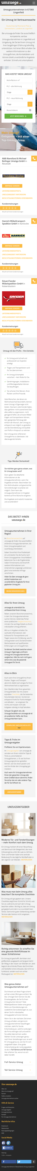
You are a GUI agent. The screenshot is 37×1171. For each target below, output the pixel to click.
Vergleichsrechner (24, 621)
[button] (8, 1161)
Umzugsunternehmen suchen (9, 1098)
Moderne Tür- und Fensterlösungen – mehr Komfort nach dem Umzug (17, 841)
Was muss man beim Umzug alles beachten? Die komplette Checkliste (18, 893)
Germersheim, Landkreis (14, 28)
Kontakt (3, 1114)
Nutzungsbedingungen (7, 1131)
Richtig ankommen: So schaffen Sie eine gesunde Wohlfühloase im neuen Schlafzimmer (17, 951)
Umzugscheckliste (6, 1112)
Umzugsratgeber (13, 750)
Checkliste (16, 694)
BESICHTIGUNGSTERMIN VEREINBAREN (17, 198)
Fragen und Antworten (7, 1107)
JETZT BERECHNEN (18, 116)
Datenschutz (5, 1128)
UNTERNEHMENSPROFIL (11, 191)
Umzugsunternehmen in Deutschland (12, 1167)
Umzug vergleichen (28, 1167)
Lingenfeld (28, 28)
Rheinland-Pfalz (23, 26)
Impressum (4, 1126)
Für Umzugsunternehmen (8, 1117)
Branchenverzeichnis (14, 538)
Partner (3, 1093)
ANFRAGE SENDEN (12, 185)
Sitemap (3, 1153)
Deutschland (11, 26)
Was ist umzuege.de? (7, 1091)
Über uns (4, 1089)
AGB (2, 1133)
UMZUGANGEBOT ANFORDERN (14, 194)
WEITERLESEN (26, 859)
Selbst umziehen (6, 1096)
